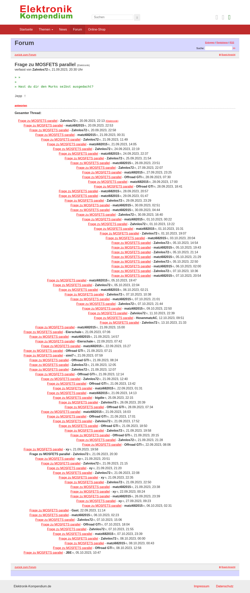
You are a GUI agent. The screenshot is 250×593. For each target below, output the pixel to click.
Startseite (26, 29)
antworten (21, 105)
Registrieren (222, 42)
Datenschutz (224, 586)
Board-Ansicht (227, 54)
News (63, 29)
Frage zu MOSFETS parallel (37, 120)
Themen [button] (46, 29)
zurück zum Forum (25, 54)
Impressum (201, 586)
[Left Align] (137, 17)
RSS (232, 42)
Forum (77, 29)
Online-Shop (96, 29)
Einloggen (210, 42)
